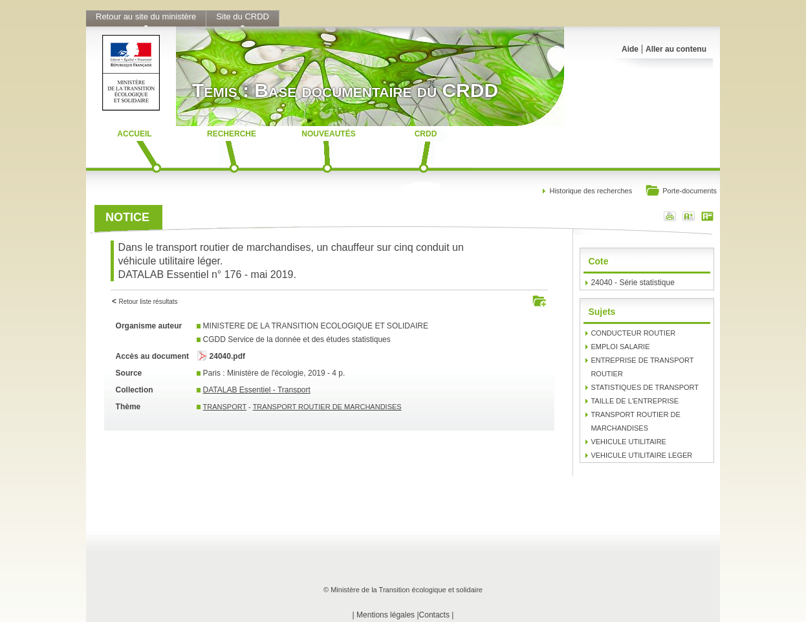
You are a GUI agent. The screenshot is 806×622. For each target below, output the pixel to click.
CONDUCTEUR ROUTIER (633, 333)
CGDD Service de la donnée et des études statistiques (297, 339)
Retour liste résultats (147, 301)
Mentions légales (385, 614)
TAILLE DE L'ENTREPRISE (635, 401)
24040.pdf (227, 356)
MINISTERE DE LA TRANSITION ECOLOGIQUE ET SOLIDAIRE (315, 325)
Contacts (434, 614)
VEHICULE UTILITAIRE (628, 441)
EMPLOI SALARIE (620, 346)
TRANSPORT (224, 407)
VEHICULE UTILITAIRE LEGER (641, 455)
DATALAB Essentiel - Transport (256, 389)
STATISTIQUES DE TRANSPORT (645, 387)
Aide (630, 49)
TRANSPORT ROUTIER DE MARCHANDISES (327, 407)
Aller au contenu (676, 49)
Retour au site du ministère (146, 16)
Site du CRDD (242, 16)
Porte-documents (681, 191)
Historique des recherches (590, 191)
